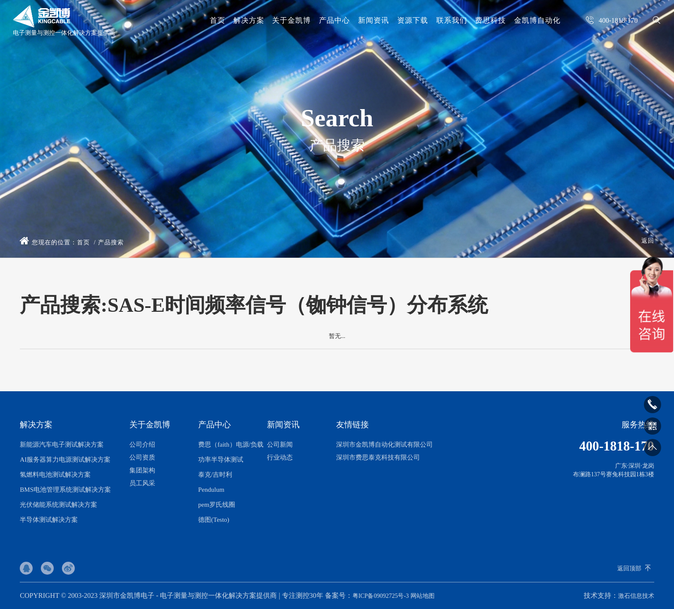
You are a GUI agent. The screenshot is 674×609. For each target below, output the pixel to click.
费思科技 (490, 20)
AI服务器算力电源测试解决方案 (65, 459)
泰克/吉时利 (215, 474)
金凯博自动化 (537, 20)
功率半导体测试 (220, 459)
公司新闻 (280, 444)
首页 (217, 20)
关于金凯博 (291, 20)
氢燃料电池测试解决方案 (55, 474)
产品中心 (334, 20)
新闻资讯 (373, 20)
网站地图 (423, 596)
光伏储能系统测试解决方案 (58, 504)
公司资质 (142, 457)
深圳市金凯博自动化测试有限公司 (384, 444)
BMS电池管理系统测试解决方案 (65, 489)
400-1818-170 (616, 446)
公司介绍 (142, 444)
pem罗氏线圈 (216, 504)
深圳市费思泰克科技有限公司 (378, 457)
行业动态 (280, 457)
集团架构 (142, 470)
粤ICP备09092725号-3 (380, 596)
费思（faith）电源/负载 (230, 444)
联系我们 (451, 20)
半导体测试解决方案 (49, 519)
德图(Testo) (213, 519)
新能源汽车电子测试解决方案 (62, 444)
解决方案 (248, 20)
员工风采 (142, 483)
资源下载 (412, 20)
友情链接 (352, 424)
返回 (647, 241)
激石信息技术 (636, 596)
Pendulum (211, 489)
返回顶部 (629, 568)
